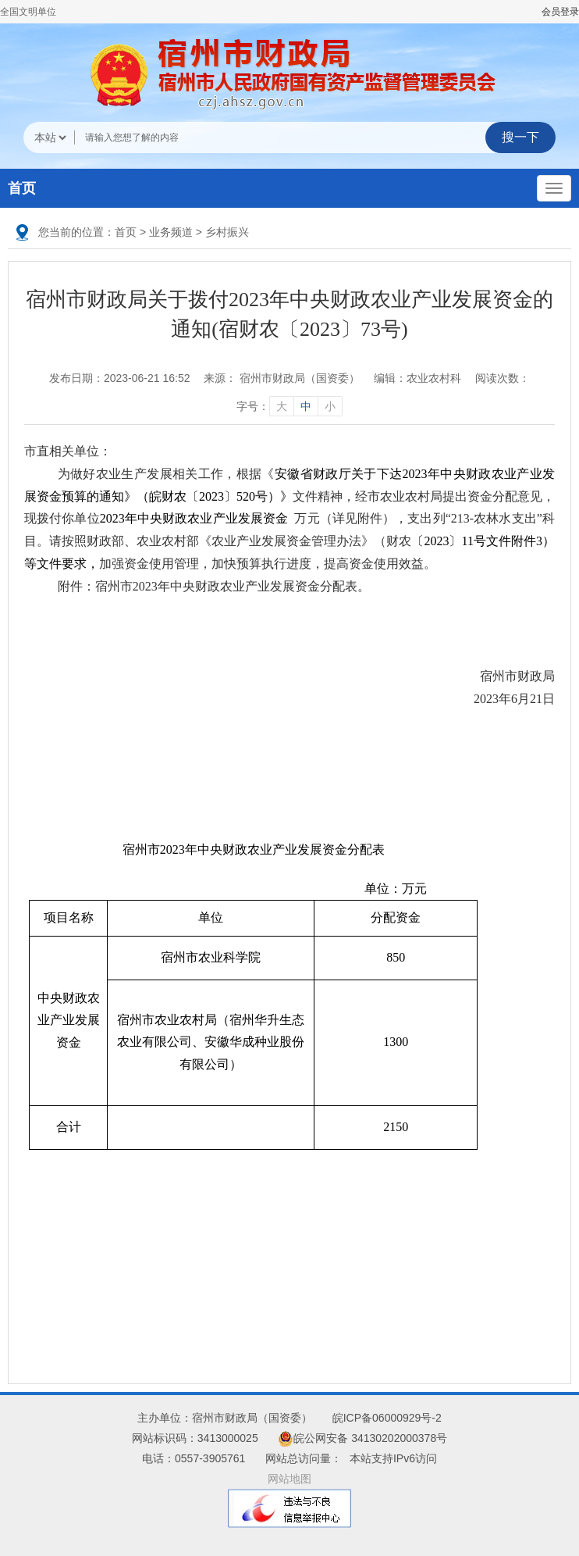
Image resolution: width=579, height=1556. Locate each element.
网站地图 (289, 1478)
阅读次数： (502, 378)
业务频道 (171, 232)
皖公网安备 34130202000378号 (362, 1438)
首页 (22, 188)
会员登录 (560, 11)
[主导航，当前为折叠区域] (554, 188)
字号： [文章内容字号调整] (289, 406)
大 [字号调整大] (281, 406)
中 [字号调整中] (305, 406)
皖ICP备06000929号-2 (387, 1417)
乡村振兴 (227, 232)
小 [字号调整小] (330, 406)
